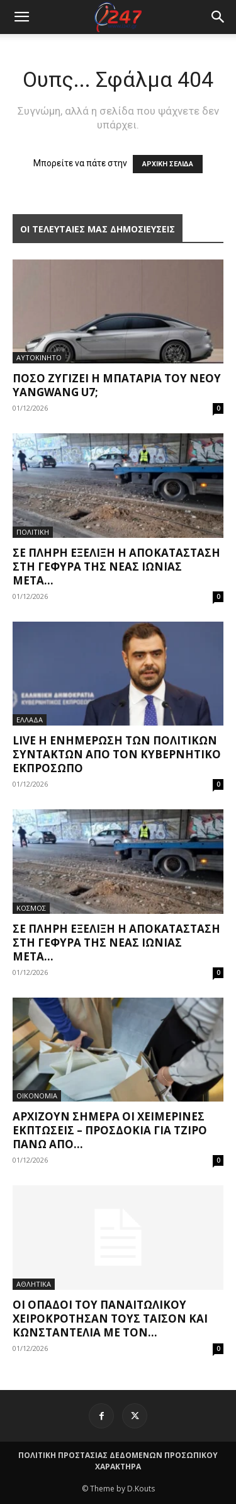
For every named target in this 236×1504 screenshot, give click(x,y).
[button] (218, 17)
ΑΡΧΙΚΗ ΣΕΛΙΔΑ (167, 164)
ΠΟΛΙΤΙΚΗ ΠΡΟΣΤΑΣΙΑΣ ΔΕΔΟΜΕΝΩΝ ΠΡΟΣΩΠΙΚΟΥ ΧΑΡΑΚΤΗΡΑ (118, 1461)
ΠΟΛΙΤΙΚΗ (32, 532)
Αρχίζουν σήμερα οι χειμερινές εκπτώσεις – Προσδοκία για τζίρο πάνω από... (110, 1130)
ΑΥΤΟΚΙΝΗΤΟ (39, 357)
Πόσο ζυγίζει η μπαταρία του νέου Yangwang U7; (117, 385)
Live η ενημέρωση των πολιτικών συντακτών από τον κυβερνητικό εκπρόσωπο (117, 754)
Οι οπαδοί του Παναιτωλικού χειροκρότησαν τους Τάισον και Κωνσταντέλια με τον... (110, 1318)
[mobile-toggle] (21, 17)
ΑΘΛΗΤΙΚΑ (33, 1284)
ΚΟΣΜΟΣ (31, 908)
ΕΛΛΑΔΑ (29, 719)
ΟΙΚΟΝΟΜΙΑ (36, 1095)
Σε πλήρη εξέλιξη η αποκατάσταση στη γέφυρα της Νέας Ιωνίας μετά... (116, 566)
